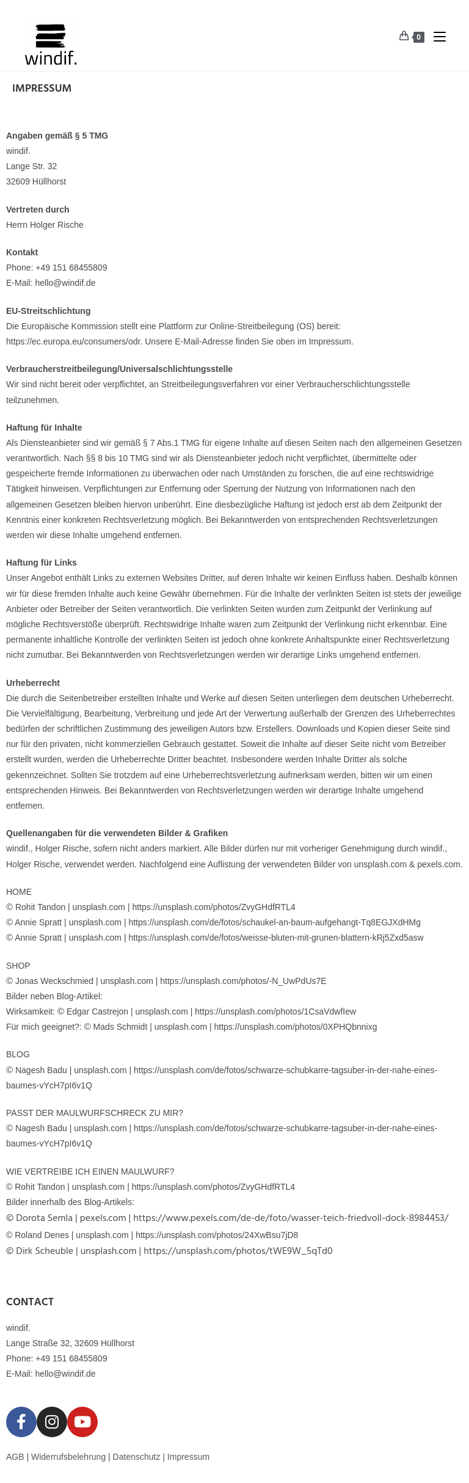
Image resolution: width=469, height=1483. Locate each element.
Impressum (188, 1457)
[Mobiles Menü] (435, 37)
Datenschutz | (140, 1457)
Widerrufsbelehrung (68, 1457)
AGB (15, 1457)
